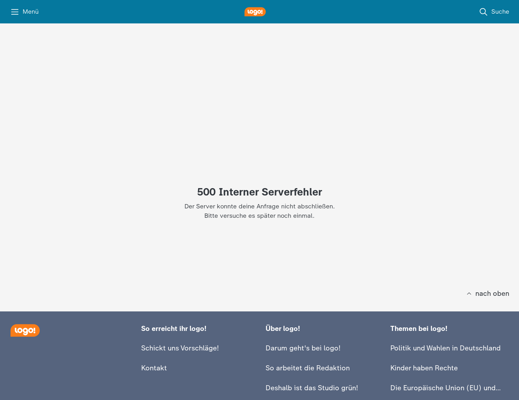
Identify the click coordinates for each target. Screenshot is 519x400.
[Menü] (24, 11)
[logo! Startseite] (259, 11)
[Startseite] (25, 330)
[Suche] (494, 11)
